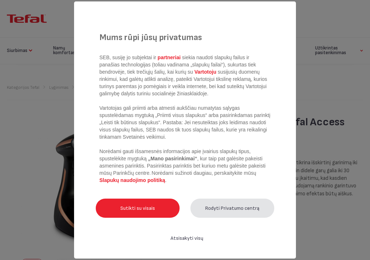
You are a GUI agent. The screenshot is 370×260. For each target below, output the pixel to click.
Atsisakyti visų (187, 238)
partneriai (169, 57)
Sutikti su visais (137, 208)
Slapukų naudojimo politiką (132, 180)
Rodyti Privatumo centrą (232, 208)
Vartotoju (205, 72)
